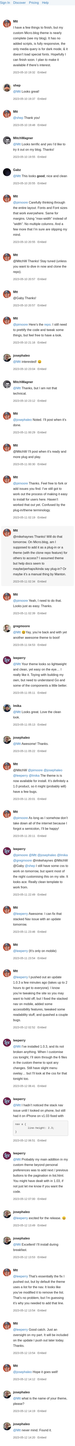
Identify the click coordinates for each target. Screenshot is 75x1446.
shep (16, 85)
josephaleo (21, 355)
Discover (19, 2)
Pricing (34, 2)
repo (47, 324)
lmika (17, 705)
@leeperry (20, 775)
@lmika (34, 775)
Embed (41, 72)
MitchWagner (23, 138)
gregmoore (21, 626)
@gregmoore (22, 860)
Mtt (15, 21)
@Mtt (17, 91)
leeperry (19, 658)
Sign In (5, 2)
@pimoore (20, 202)
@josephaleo (22, 419)
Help (45, 2)
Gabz (17, 170)
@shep (18, 117)
